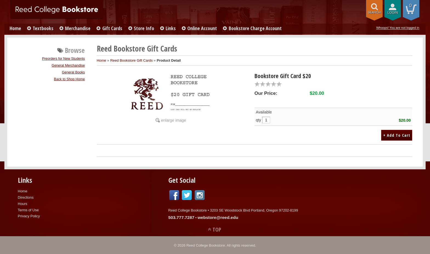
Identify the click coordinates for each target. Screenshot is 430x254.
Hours (22, 203)
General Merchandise (68, 65)
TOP (217, 229)
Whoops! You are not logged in (397, 27)
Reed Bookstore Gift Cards (131, 60)
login (392, 13)
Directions (26, 197)
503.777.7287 (181, 217)
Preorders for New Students (63, 59)
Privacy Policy (29, 215)
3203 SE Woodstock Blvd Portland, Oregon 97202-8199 (254, 210)
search (374, 12)
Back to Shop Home (69, 79)
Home (15, 28)
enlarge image (173, 120)
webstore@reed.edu (217, 217)
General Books (73, 72)
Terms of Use (28, 209)
